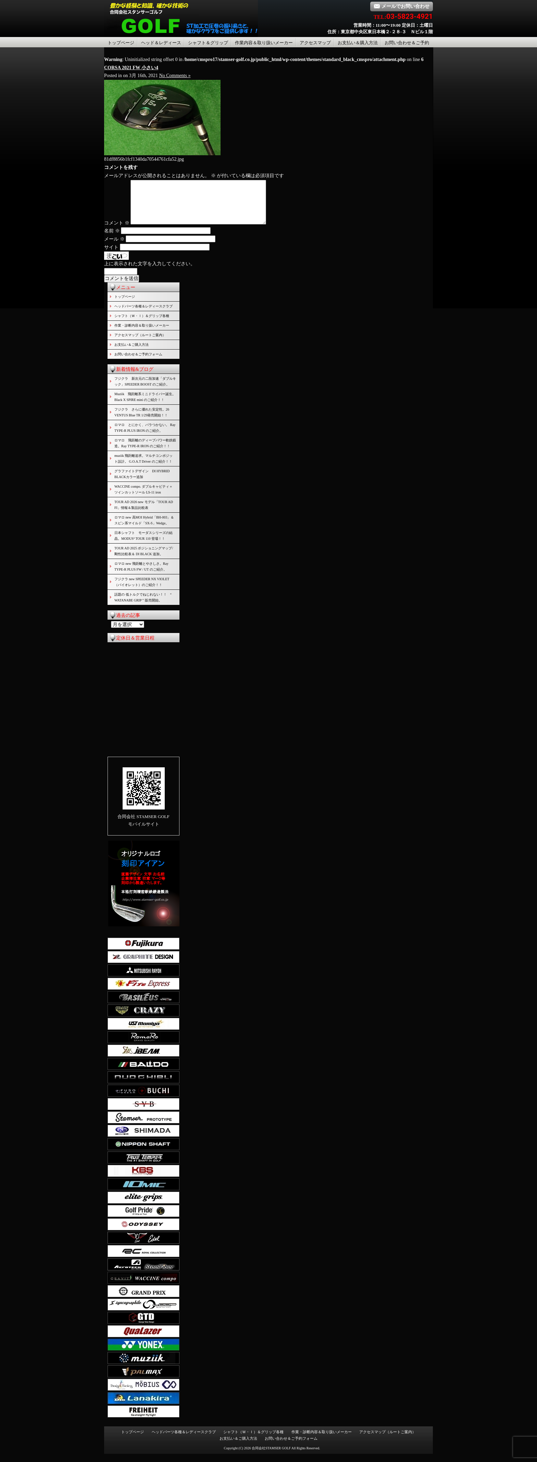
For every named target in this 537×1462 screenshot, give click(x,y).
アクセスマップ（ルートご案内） (140, 343)
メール (114, 247)
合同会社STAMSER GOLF (271, 1456)
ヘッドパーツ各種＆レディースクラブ (143, 314)
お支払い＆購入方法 (358, 42)
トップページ (121, 42)
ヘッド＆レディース (161, 42)
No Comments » (175, 75)
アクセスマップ (315, 42)
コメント (116, 231)
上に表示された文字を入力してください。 (149, 272)
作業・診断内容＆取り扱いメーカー (141, 334)
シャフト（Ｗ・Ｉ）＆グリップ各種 (141, 324)
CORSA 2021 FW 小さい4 (131, 67)
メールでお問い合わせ (401, 6)
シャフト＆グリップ (208, 42)
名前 (112, 239)
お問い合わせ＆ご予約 (407, 42)
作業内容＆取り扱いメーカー (264, 42)
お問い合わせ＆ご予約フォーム (138, 362)
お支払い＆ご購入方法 (131, 353)
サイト (111, 255)
